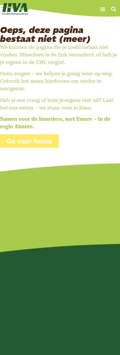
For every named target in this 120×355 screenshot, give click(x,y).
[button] (103, 9)
